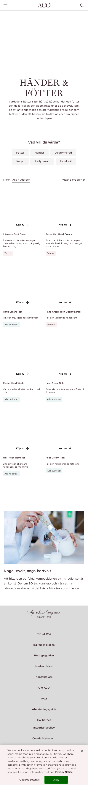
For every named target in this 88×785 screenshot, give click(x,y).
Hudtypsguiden (44, 655)
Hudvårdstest (44, 666)
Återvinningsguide (44, 709)
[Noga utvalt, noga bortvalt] (44, 537)
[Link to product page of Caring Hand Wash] (23, 356)
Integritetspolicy (44, 727)
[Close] (82, 753)
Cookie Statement (44, 738)
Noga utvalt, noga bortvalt (27, 570)
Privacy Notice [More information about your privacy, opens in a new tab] (64, 774)
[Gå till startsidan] (44, 5)
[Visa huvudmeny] (5, 5)
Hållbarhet (44, 720)
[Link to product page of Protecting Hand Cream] (65, 207)
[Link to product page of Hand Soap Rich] (65, 356)
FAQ (44, 698)
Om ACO (44, 687)
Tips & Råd (44, 634)
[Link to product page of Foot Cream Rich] (65, 430)
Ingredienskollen (44, 645)
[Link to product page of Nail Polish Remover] (23, 430)
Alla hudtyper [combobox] (21, 179)
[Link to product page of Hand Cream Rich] (23, 284)
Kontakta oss (44, 677)
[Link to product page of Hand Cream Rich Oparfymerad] (65, 284)
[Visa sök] (82, 5)
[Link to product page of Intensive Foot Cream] (23, 207)
